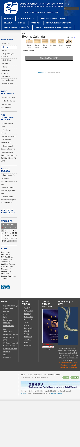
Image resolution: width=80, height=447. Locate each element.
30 (8, 241)
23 (8, 238)
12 (16, 233)
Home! (23, 375)
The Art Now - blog (52, 375)
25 (13, 238)
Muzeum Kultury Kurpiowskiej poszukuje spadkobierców (8, 320)
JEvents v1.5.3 (42, 72)
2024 (12, 225)
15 (5, 236)
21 (2, 238)
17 (10, 236)
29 (5, 241)
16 (8, 236)
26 (16, 238)
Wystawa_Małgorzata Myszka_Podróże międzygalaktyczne (11, 346)
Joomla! (23, 393)
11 (13, 233)
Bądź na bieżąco (5, 286)
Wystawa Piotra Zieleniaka (7, 354)
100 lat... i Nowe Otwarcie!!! (28, 342)
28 (2, 241)
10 (10, 233)
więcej (48, 349)
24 (10, 238)
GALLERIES (38, 375)
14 (2, 236)
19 (16, 236)
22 (5, 238)
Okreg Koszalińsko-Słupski (28, 328)
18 (13, 236)
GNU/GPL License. (56, 393)
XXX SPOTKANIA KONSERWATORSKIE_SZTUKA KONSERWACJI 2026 (15, 334)
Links (30, 375)
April (8, 225)
